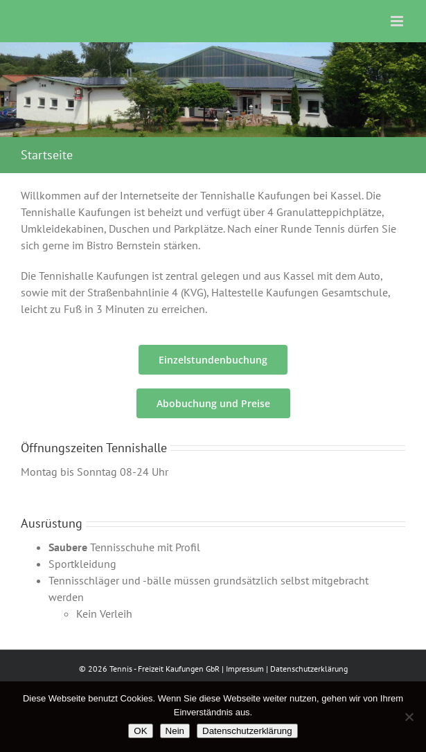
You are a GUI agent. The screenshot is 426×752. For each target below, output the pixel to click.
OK (140, 731)
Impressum (245, 668)
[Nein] (409, 717)
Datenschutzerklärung (309, 668)
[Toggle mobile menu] (398, 21)
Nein (175, 731)
